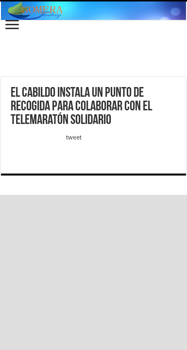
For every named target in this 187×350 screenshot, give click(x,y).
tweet (74, 137)
